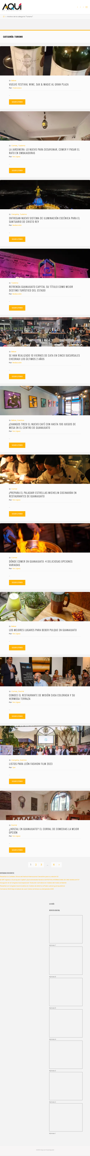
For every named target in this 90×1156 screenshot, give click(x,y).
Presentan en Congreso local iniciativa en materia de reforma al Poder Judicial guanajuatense (32, 886)
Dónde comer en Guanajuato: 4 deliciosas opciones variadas (41, 563)
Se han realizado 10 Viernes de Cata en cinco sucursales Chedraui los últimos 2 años (44, 357)
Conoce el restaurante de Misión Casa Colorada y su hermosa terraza (42, 697)
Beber (13, 80)
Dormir (21, 691)
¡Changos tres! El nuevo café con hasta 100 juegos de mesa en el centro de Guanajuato (42, 425)
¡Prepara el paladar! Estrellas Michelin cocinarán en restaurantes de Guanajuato (43, 494)
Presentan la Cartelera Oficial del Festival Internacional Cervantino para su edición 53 (29, 877)
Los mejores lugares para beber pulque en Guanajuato (43, 630)
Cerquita (15, 214)
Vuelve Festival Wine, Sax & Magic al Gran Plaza (39, 84)
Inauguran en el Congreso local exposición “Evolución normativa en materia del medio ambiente (33, 883)
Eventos (20, 420)
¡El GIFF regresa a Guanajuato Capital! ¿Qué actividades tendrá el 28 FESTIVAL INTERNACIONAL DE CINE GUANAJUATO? (39, 880)
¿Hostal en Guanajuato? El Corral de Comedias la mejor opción (44, 830)
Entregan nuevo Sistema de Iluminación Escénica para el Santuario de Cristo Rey (44, 219)
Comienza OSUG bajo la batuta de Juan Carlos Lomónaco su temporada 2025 (27, 889)
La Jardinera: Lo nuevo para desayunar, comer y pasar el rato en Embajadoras (44, 151)
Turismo (21, 145)
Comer (14, 145)
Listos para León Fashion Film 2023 (31, 764)
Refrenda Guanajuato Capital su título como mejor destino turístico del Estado (41, 288)
